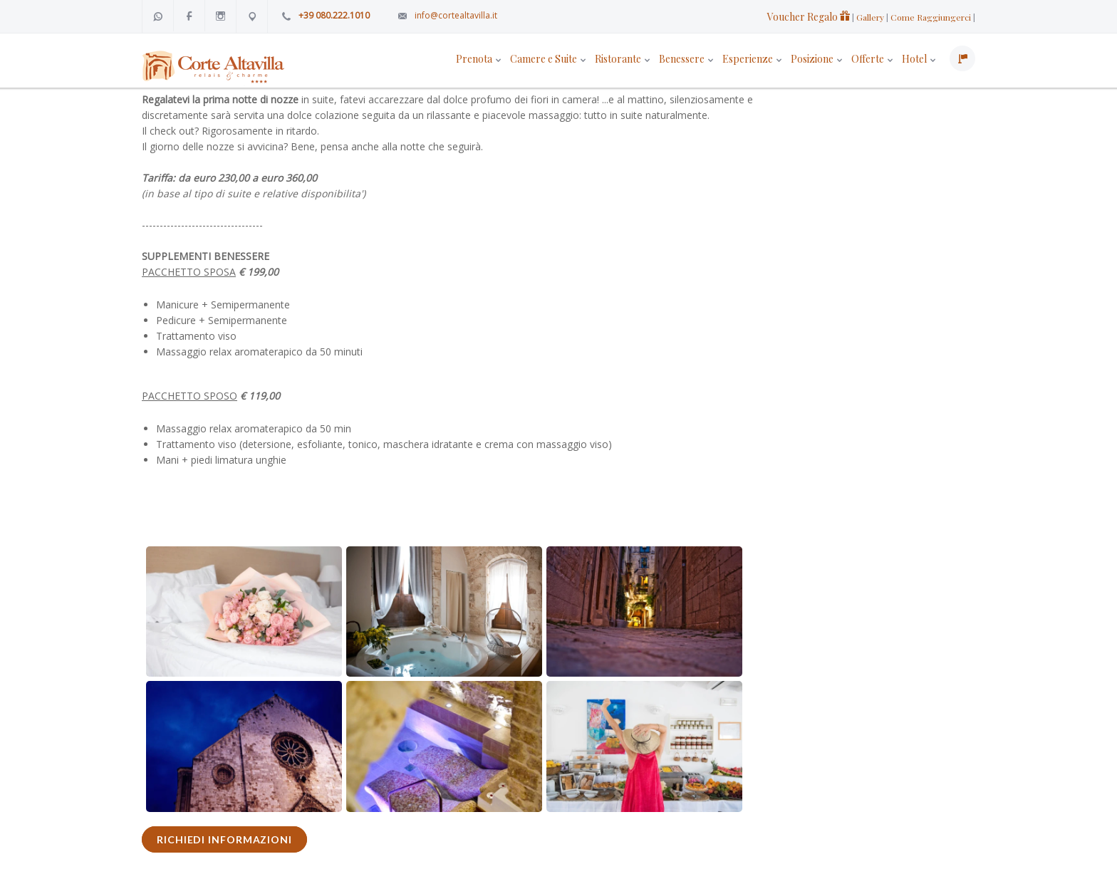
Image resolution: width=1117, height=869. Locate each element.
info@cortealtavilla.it (456, 15)
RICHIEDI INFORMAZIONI (224, 839)
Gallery (870, 17)
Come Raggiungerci (930, 17)
